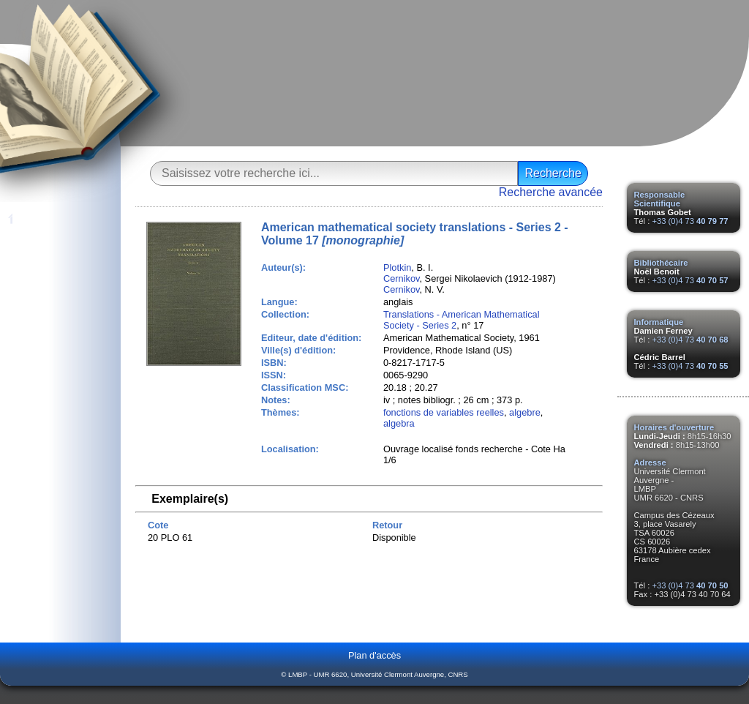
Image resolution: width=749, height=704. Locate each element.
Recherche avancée (551, 192)
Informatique (659, 322)
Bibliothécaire (661, 262)
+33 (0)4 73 (690, 221)
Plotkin (397, 267)
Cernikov (401, 278)
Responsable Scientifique (659, 199)
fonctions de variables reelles (443, 412)
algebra (399, 423)
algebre (525, 412)
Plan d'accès (374, 655)
